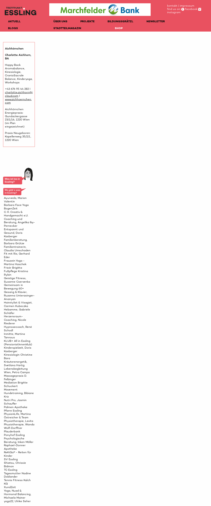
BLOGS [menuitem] (13, 28)
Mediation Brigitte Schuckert (16, 384)
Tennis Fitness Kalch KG (17, 481)
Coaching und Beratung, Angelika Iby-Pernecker (19, 222)
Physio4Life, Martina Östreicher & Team (17, 415)
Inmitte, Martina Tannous (14, 335)
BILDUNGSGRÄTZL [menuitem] (120, 21)
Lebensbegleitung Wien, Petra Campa (17, 370)
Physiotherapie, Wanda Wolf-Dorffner (19, 426)
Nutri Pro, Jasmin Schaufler (15, 401)
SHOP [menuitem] (119, 28)
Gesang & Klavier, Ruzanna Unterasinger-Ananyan (19, 295)
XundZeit (10, 487)
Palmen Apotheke (15, 407)
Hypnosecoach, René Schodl (18, 328)
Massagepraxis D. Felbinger (15, 377)
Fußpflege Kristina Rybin (16, 272)
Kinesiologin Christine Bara (18, 356)
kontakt (172, 5)
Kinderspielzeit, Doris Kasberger (17, 349)
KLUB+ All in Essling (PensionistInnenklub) (18, 342)
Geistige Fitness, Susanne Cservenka (17, 279)
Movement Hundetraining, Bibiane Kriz (19, 393)
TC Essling (10, 470)
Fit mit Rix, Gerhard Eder (17, 255)
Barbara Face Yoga (16, 205)
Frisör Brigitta (13, 267)
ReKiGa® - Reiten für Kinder (17, 454)
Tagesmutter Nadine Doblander (17, 475)
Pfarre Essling (13, 410)
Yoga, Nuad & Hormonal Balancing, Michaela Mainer (17, 494)
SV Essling (11, 459)
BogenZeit (11, 208)
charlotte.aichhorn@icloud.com (19, 94)
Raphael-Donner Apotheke (15, 447)
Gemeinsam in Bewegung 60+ (14, 286)
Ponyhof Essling (14, 435)
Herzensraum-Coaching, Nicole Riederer (15, 320)
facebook (189, 9)
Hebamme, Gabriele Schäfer (17, 311)
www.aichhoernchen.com (18, 101)
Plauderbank (12, 431)
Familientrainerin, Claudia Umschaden (17, 248)
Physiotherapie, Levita (18, 421)
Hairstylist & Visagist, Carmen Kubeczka (18, 304)
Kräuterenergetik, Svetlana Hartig (15, 363)
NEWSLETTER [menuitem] (156, 21)
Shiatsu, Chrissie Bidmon (15, 464)
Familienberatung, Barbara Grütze (15, 241)
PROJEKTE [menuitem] (87, 21)
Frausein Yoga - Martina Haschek (15, 262)
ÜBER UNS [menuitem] (60, 21)
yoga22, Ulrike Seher (17, 501)
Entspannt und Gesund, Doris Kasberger (13, 233)
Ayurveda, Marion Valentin (15, 199)
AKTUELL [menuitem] (14, 21)
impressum (187, 5)
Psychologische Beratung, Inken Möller (18, 440)
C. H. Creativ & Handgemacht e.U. (16, 213)
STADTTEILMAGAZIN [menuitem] (67, 28)
